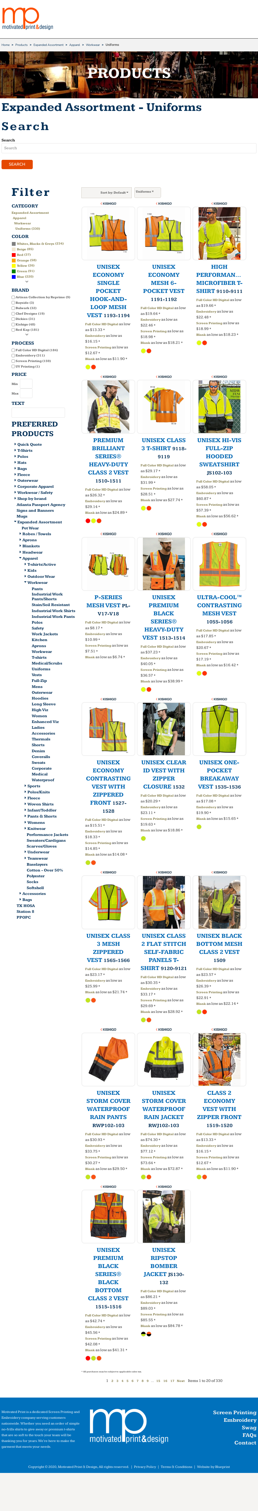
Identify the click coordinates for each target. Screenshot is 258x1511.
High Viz (40, 710)
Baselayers (37, 865)
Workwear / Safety (35, 493)
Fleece (23, 475)
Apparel (74, 45)
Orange (23, 261)
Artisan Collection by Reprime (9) (43, 298)
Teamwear (37, 859)
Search (8, 140)
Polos (22, 457)
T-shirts (39, 658)
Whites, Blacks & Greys (35, 244)
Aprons (29, 540)
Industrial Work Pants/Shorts (47, 597)
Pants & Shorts (42, 817)
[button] (129, 1428)
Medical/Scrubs (47, 664)
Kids (32, 571)
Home (6, 45)
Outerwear (27, 481)
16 (165, 1382)
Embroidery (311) (30, 356)
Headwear (32, 553)
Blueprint (222, 1468)
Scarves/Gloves (42, 847)
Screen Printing (98, 348)
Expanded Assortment (48, 45)
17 (172, 1382)
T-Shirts (25, 451)
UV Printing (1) (28, 367)
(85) (23, 250)
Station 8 (25, 912)
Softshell (35, 888)
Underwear (38, 853)
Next (181, 1382)
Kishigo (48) (25, 325)
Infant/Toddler (41, 811)
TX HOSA (26, 906)
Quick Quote (29, 445)
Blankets (31, 547)
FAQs (249, 1436)
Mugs (22, 517)
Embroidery (95, 337)
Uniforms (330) (27, 229)
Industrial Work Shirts (53, 611)
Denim (38, 751)
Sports (33, 786)
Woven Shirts (40, 805)
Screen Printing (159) (33, 361)
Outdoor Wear (41, 577)
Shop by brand (32, 499)
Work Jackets (45, 634)
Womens (36, 823)
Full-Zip (39, 681)
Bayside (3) (25, 303)
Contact (245, 1443)
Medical (40, 775)
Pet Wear (30, 528)
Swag (249, 1428)
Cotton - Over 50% (45, 870)
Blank (90, 360)
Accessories (43, 734)
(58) (24, 261)
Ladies (38, 728)
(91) (23, 272)
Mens (37, 687)
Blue (20, 278)
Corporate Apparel (35, 487)
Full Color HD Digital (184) (37, 351)
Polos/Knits (38, 792)
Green (22, 272)
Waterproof (43, 780)
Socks (32, 882)
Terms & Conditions (176, 1468)
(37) (21, 255)
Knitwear (36, 829)
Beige (21, 250)
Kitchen (39, 640)
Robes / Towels (36, 534)
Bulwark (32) (26, 309)
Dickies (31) (25, 320)
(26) (23, 266)
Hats (21, 463)
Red (20, 255)
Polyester (36, 876)
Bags (22, 469)
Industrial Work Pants (53, 617)
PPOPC (24, 918)
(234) (38, 244)
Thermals (41, 740)
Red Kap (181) (27, 330)
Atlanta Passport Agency (41, 505)
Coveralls (41, 757)
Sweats (38, 763)
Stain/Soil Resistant (51, 605)
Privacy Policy (145, 1468)
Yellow (22, 266)
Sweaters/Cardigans (46, 841)
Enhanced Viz (45, 722)
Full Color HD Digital (101, 325)
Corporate (42, 769)
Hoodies (40, 699)
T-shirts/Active (41, 565)
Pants (37, 589)
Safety (38, 629)
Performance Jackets (47, 835)
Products (21, 45)
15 (158, 1382)
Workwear (93, 45)
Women (39, 716)
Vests (37, 675)
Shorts (38, 745)
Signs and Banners (35, 511)
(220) (23, 277)
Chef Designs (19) (30, 314)
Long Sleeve (44, 705)
